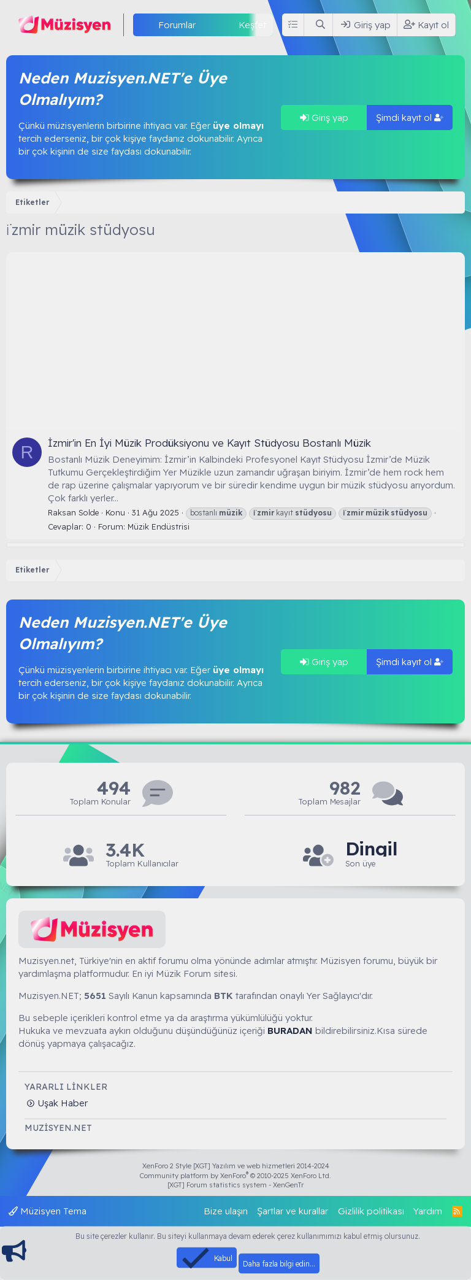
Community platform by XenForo (235, 1175)
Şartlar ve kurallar (292, 1211)
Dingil (371, 849)
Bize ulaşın (226, 1211)
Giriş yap (324, 117)
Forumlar (177, 25)
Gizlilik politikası (371, 1211)
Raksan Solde (73, 512)
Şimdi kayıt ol (409, 117)
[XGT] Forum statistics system (235, 1185)
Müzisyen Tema (47, 1211)
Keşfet (252, 25)
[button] (205, 24)
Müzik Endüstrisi (159, 526)
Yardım (427, 1211)
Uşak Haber (61, 1103)
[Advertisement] (235, 338)
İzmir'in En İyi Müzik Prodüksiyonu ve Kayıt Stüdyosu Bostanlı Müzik (209, 442)
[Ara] (320, 24)
